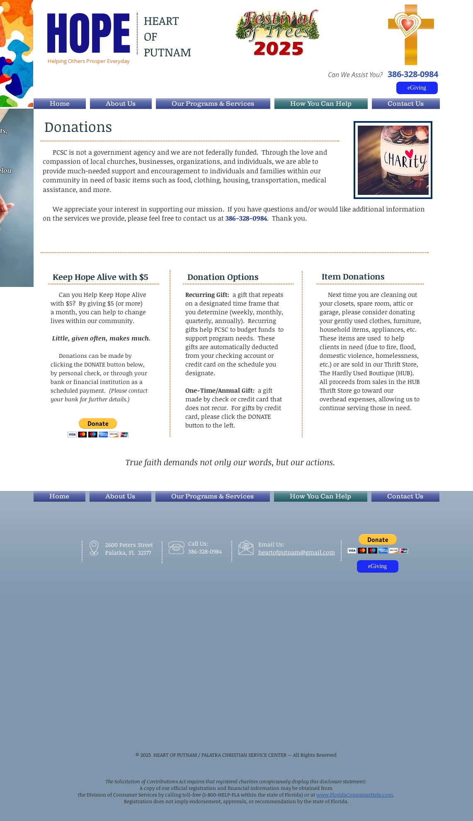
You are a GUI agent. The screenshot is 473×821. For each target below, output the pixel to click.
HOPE (88, 34)
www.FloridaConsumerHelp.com (354, 794)
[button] (98, 427)
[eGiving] (417, 88)
